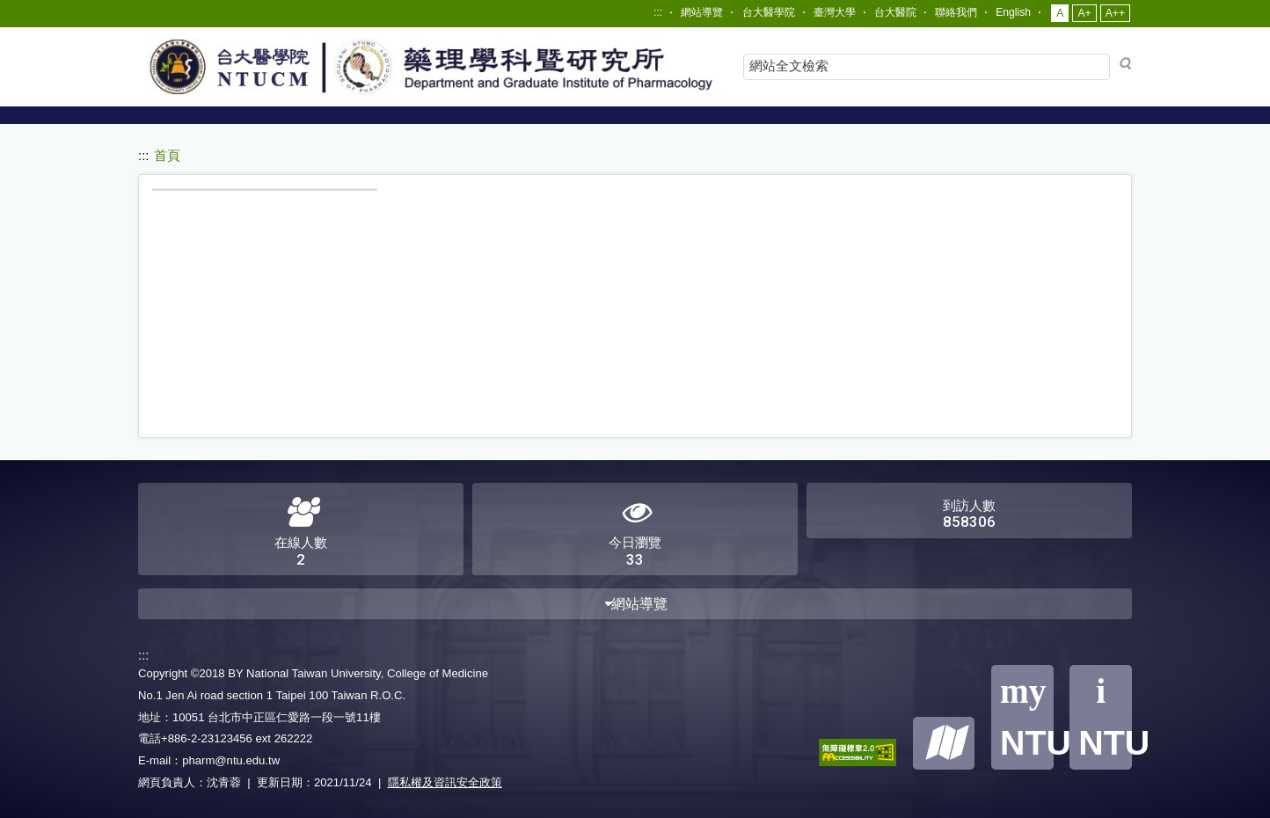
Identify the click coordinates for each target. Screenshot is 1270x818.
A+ (1084, 13)
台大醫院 (895, 12)
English (1013, 12)
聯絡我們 (956, 12)
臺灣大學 (835, 12)
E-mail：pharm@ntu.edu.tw (209, 760)
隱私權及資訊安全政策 (445, 782)
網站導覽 (702, 12)
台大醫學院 (768, 12)
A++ (1115, 13)
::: (657, 12)
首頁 (167, 155)
